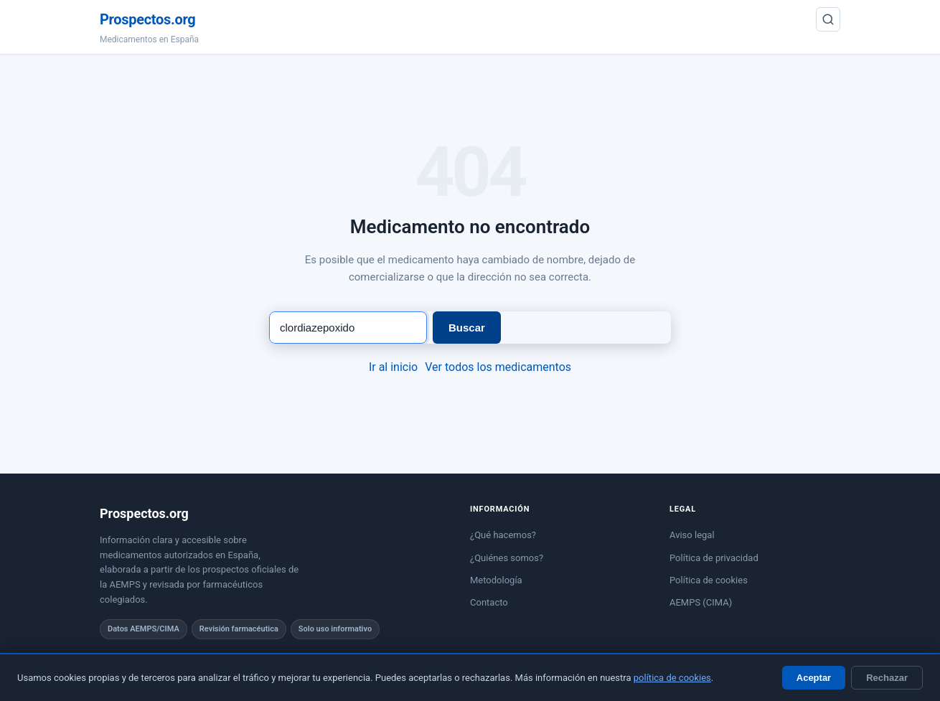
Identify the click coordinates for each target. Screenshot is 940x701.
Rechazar (887, 677)
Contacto (489, 602)
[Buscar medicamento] (348, 327)
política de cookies (672, 677)
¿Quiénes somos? (506, 557)
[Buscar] (828, 19)
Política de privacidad (713, 557)
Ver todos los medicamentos (498, 367)
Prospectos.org (147, 19)
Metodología (496, 580)
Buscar (466, 327)
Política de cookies (708, 580)
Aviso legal (692, 535)
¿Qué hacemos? (503, 535)
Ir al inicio (393, 367)
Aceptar (813, 677)
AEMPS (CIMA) (700, 602)
